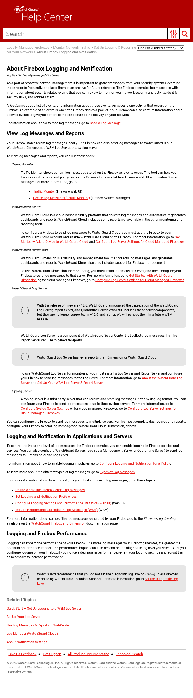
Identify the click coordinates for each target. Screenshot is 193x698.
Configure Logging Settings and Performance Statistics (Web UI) (63, 503)
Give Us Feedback (22, 654)
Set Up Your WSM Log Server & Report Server (70, 383)
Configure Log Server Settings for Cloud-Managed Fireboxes (140, 242)
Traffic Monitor (44, 191)
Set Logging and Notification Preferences (46, 497)
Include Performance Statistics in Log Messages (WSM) (56, 510)
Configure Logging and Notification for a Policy (135, 463)
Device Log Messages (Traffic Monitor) (61, 198)
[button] (173, 33)
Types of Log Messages (117, 472)
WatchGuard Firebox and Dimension (58, 523)
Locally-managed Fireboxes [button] (40, 75)
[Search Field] (96, 33)
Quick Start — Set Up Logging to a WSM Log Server (44, 608)
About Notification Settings (27, 642)
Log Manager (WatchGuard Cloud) (32, 634)
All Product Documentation (88, 654)
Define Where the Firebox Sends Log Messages (50, 490)
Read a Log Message (105, 123)
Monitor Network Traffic (71, 47)
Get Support (52, 654)
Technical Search (129, 654)
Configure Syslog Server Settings (45, 408)
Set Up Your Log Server (23, 617)
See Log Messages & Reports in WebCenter (38, 625)
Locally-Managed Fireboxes (28, 47)
